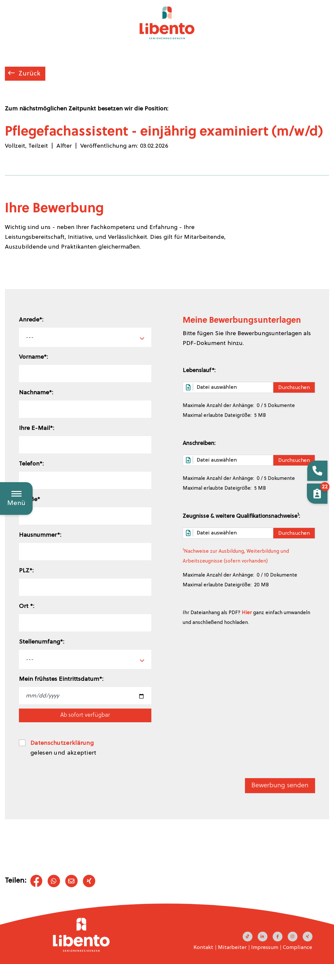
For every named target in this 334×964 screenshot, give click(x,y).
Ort (26, 606)
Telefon (31, 464)
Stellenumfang (41, 642)
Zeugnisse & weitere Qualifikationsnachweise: (241, 516)
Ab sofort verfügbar (85, 715)
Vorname (33, 357)
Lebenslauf (199, 371)
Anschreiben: (199, 443)
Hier (247, 613)
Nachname (36, 392)
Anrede (31, 320)
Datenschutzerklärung (62, 743)
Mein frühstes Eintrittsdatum (61, 679)
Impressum (264, 948)
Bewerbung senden (280, 785)
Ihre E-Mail (36, 428)
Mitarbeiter (232, 948)
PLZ (26, 570)
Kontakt (203, 948)
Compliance (297, 948)
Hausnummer (40, 535)
